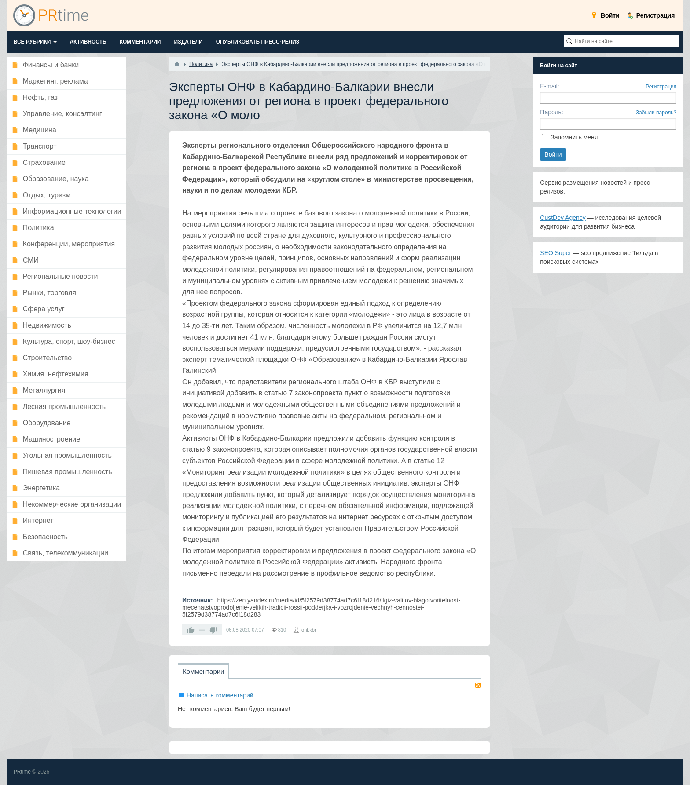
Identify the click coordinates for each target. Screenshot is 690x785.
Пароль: (551, 112)
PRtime (22, 772)
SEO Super (555, 252)
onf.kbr (308, 629)
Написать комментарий (220, 695)
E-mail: (549, 86)
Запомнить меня (574, 137)
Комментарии (203, 671)
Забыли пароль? (656, 113)
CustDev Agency (563, 217)
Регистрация (661, 87)
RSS (477, 685)
